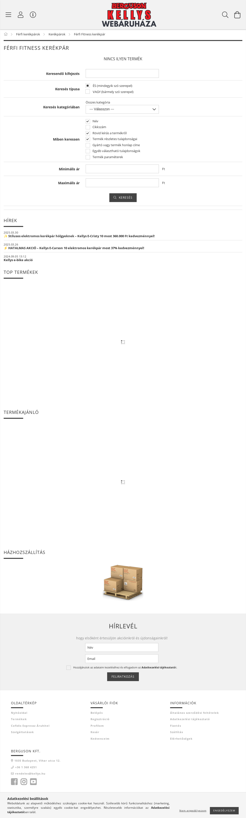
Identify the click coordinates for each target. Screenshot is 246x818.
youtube (33, 782)
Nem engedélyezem (192, 810)
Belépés (97, 713)
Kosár (95, 733)
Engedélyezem (224, 810)
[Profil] (21, 15)
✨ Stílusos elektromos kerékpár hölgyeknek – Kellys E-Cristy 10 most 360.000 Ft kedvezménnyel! (79, 237)
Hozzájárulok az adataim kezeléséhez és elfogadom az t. (125, 668)
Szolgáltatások (22, 733)
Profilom (97, 726)
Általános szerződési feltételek (194, 713)
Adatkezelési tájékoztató (190, 720)
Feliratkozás (123, 677)
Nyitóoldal (19, 713)
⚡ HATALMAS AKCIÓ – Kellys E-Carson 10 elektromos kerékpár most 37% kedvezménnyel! (74, 249)
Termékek (19, 720)
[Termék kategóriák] (8, 15)
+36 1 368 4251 (26, 768)
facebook (14, 782)
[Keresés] (225, 15)
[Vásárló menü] (33, 15)
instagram (23, 782)
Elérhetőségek (181, 739)
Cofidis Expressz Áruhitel (30, 726)
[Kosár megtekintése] (237, 15)
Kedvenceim (100, 739)
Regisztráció (100, 720)
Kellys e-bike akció (18, 261)
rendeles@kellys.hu (30, 774)
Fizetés (175, 726)
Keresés (126, 198)
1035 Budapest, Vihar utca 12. (37, 761)
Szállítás (176, 733)
